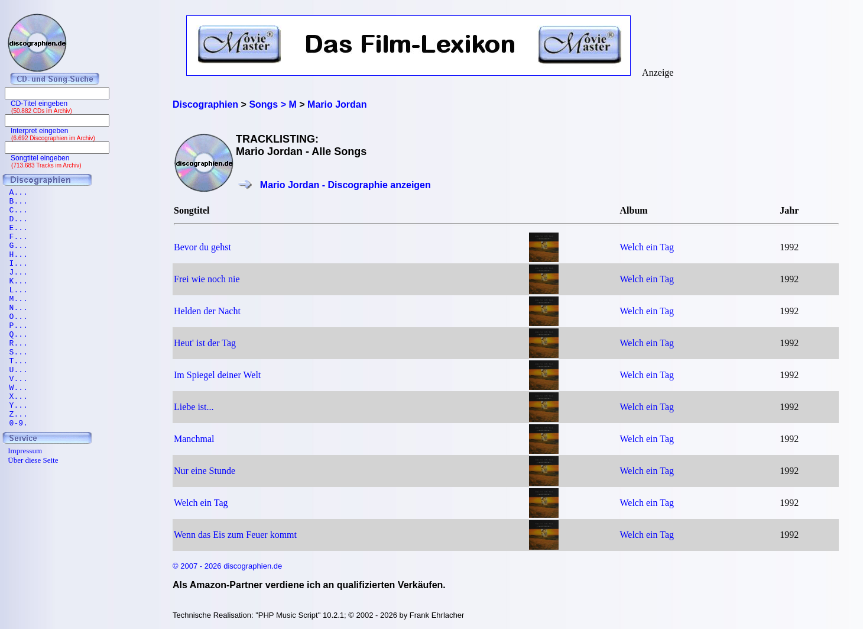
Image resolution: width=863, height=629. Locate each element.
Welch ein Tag (647, 247)
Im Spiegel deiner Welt (217, 375)
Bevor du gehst (202, 247)
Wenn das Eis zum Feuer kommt (235, 535)
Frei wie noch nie (207, 279)
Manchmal (194, 439)
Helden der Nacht (207, 311)
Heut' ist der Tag (205, 343)
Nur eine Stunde (204, 471)
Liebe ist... (194, 407)
